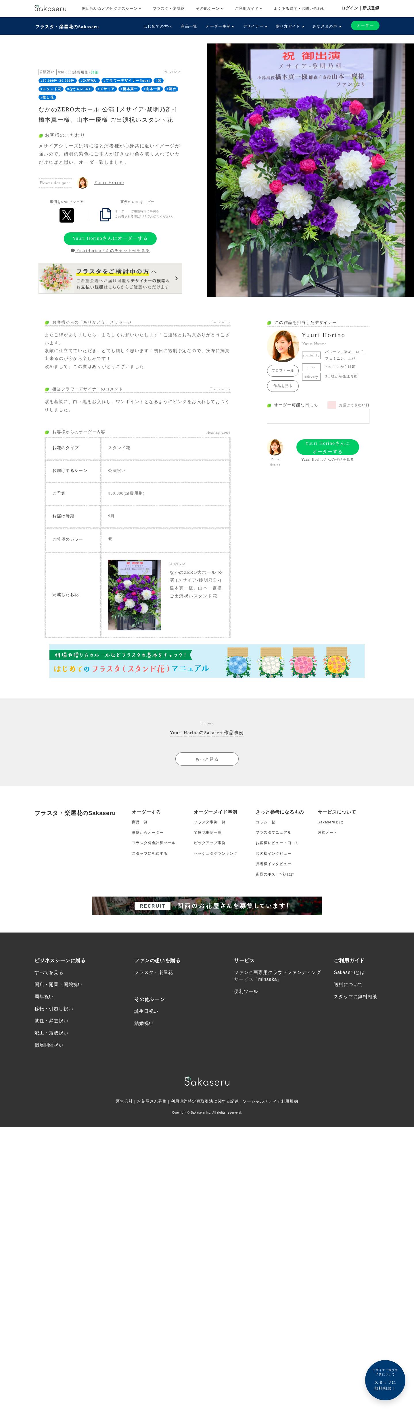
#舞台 (172, 88)
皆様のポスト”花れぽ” (276, 887)
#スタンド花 (51, 88)
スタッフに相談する (151, 864)
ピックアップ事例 (211, 853)
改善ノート (328, 841)
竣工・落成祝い (51, 1049)
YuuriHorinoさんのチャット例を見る (110, 250)
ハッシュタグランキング (217, 864)
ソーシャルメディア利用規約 (270, 1118)
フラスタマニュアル (275, 841)
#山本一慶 (152, 88)
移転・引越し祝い (53, 1024)
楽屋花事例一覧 (209, 841)
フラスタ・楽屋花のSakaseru (68, 26)
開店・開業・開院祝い (58, 999)
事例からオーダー (149, 841)
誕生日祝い (146, 1026)
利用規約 (179, 1118)
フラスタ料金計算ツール (155, 853)
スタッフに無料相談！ (385, 1379)
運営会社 (124, 1118)
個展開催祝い (49, 1061)
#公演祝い (89, 80)
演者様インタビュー (275, 876)
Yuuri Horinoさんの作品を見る (327, 459)
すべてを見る (49, 987)
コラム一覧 (266, 830)
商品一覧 (188, 26)
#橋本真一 (129, 88)
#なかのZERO (79, 88)
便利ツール (246, 1006)
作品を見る (282, 385)
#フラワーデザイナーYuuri (126, 80)
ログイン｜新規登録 (360, 8)
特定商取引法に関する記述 (213, 1118)
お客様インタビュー (275, 864)
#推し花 (47, 96)
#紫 (159, 80)
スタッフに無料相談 (355, 1012)
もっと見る (207, 766)
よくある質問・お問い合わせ (299, 8)
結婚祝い (144, 1039)
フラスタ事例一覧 (211, 830)
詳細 (95, 71)
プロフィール (283, 370)
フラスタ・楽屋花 (168, 8)
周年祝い (44, 1012)
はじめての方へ (157, 26)
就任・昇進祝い (51, 1036)
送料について (348, 999)
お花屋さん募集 (152, 1118)
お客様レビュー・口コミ (279, 853)
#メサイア (106, 88)
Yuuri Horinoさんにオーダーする (110, 237)
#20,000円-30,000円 (58, 80)
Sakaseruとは (331, 830)
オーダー (365, 25)
